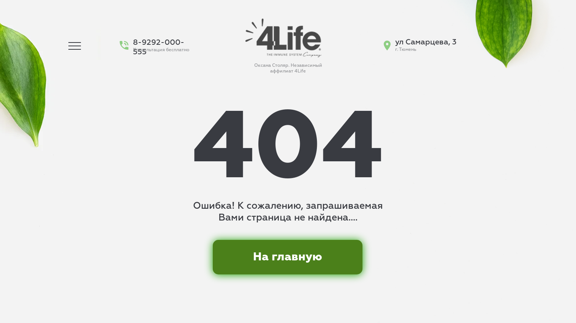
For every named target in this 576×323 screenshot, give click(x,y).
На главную (287, 257)
